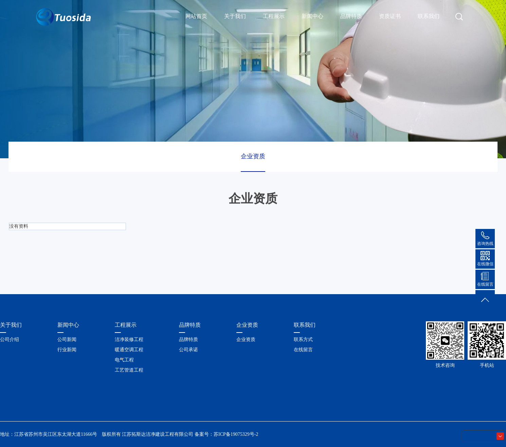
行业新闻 (66, 349)
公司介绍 (9, 339)
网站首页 (196, 16)
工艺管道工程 (129, 370)
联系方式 (303, 339)
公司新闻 (66, 339)
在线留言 (303, 349)
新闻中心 (312, 16)
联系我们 (428, 16)
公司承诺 (188, 349)
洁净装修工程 (129, 339)
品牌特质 (351, 16)
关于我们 (235, 16)
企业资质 (253, 156)
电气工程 (124, 359)
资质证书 (390, 16)
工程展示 (274, 16)
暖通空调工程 (129, 349)
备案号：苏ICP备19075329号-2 (226, 434)
